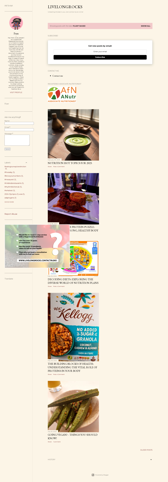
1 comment (57, 442)
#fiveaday (10, 172)
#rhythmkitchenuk (13, 187)
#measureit (10, 180)
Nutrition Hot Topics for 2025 (70, 163)
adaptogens (10, 198)
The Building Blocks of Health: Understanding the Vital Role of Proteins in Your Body (72, 367)
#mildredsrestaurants (14, 183)
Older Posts (146, 450)
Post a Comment (59, 166)
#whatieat (10, 190)
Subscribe (100, 57)
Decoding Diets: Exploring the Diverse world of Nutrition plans (73, 281)
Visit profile (16, 92)
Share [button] (50, 166)
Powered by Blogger (100, 475)
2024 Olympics (12, 194)
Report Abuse (11, 214)
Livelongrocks (65, 6)
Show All (145, 26)
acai (22, 194)
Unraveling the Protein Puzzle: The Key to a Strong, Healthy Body (73, 228)
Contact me (57, 75)
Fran (16, 33)
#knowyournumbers (14, 176)
